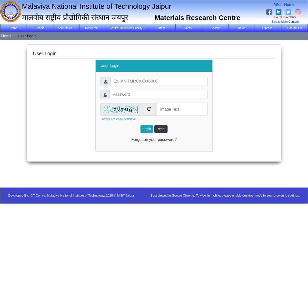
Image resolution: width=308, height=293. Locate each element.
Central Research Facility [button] (126, 28)
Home (18, 28)
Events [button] (187, 28)
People (39, 28)
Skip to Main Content (284, 21)
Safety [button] (161, 28)
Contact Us (294, 28)
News (241, 28)
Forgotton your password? (154, 139)
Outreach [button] (266, 28)
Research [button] (92, 28)
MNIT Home (285, 4)
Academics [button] (65, 28)
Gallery (215, 28)
